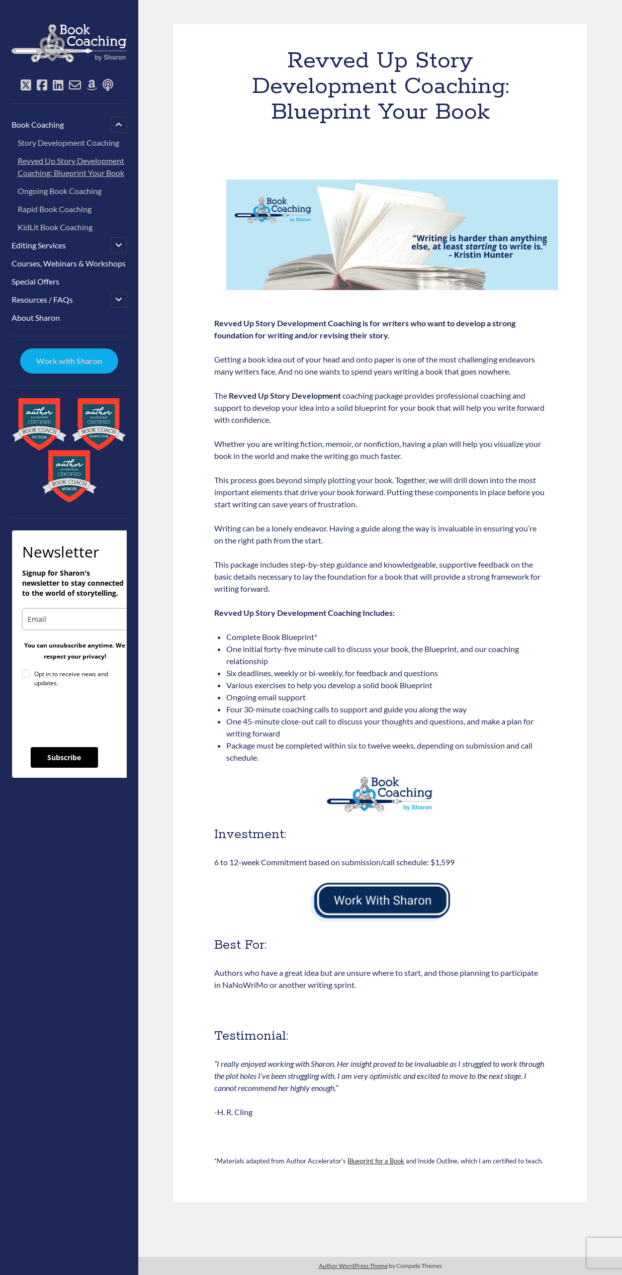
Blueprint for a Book (375, 1161)
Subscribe (64, 757)
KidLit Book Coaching (55, 227)
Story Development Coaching (68, 142)
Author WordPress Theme (353, 1265)
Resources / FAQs (42, 299)
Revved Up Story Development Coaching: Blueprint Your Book (71, 166)
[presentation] (98, 717)
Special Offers (35, 281)
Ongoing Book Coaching (60, 191)
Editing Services (39, 245)
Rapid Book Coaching (55, 209)
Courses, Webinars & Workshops (69, 263)
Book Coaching (38, 124)
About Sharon (36, 317)
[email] (75, 619)
